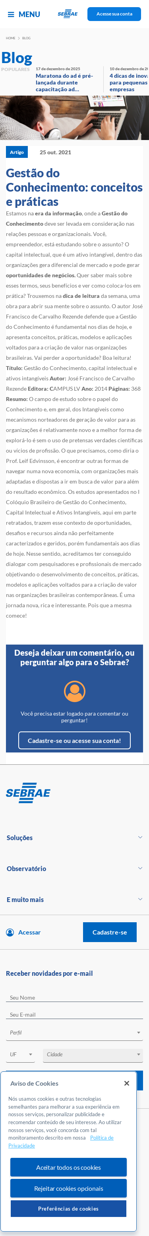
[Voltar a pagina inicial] (74, 14)
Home (10, 38)
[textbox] (78, 1032)
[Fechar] (126, 1083)
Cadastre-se (110, 932)
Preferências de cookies (68, 1208)
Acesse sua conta (114, 14)
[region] (68, 1151)
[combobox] (74, 1034)
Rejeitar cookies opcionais (68, 1188)
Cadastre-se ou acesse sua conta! (74, 740)
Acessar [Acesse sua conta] (29, 932)
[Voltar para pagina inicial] (74, 793)
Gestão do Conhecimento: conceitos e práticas (74, 186)
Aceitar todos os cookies (68, 1167)
